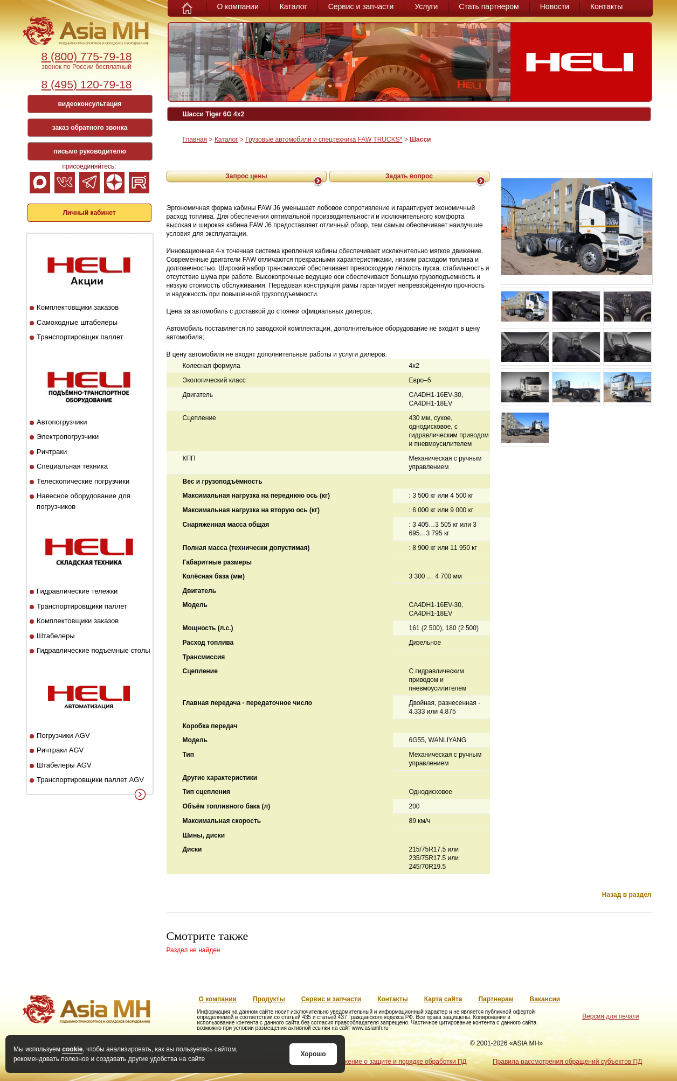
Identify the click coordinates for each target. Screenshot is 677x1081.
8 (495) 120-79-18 (86, 84)
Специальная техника (72, 466)
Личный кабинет (89, 213)
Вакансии (545, 999)
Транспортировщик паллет (80, 337)
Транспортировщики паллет (82, 606)
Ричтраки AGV (60, 750)
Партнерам (495, 999)
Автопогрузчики (62, 422)
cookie (72, 1049)
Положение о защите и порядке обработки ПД (397, 1061)
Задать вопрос (409, 176)
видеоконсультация (89, 104)
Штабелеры (55, 636)
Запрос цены (246, 176)
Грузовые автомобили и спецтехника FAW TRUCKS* (323, 139)
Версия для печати (610, 1016)
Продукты (269, 999)
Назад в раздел (627, 894)
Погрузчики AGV (63, 735)
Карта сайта (443, 999)
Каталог (293, 6)
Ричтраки (52, 452)
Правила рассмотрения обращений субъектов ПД (567, 1061)
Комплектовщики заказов (78, 307)
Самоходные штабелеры (77, 322)
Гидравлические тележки (77, 591)
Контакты (606, 6)
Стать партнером (489, 6)
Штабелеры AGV (64, 765)
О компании (238, 6)
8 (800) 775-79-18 (86, 56)
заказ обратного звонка (90, 127)
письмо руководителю (89, 151)
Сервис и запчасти (361, 6)
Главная (195, 139)
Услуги (426, 6)
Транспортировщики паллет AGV (90, 780)
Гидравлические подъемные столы (93, 650)
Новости (554, 6)
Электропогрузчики (68, 437)
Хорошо (313, 1054)
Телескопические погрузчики (83, 481)
